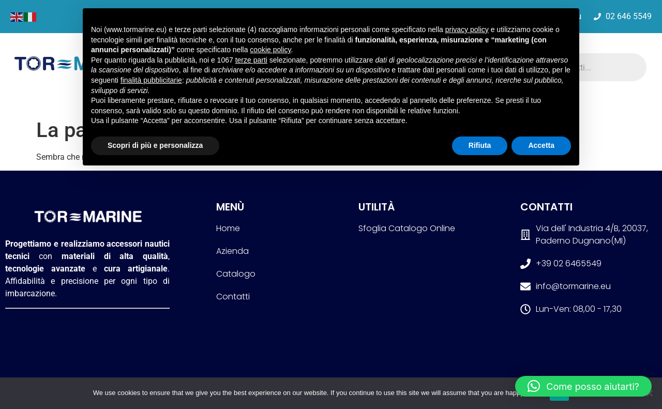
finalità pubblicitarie (151, 80)
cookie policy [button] (270, 50)
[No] (649, 393)
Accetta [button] (541, 145)
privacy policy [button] (467, 29)
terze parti (251, 60)
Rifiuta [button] (480, 145)
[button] (583, 386)
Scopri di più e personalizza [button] (155, 145)
